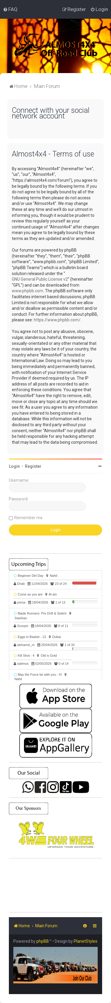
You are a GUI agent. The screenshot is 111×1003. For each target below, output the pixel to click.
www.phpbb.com (27, 290)
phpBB (42, 941)
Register (33, 466)
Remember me (28, 517)
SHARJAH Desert (55, 885)
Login (14, 466)
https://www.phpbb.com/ (57, 320)
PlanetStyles (85, 941)
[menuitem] (10, 9)
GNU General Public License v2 (40, 279)
